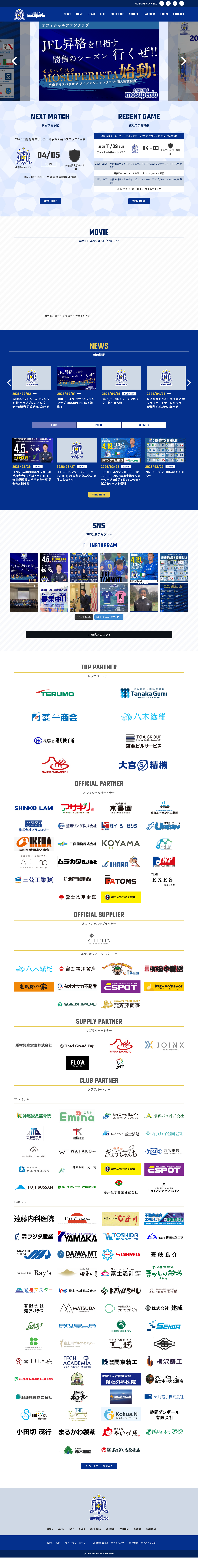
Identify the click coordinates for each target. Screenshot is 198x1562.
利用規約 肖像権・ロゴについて (109, 1547)
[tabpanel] (99, 61)
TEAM (91, 14)
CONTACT (178, 14)
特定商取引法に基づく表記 (142, 1547)
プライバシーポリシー (76, 1547)
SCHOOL (134, 14)
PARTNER (149, 14)
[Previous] (15, 61)
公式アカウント (99, 636)
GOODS (164, 14)
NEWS (67, 14)
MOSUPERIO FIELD (146, 3)
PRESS (99, 425)
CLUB (103, 14)
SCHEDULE (117, 14)
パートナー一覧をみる (99, 1470)
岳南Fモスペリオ (30, 14)
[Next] (183, 61)
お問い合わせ (53, 1547)
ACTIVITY (144, 425)
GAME (79, 14)
